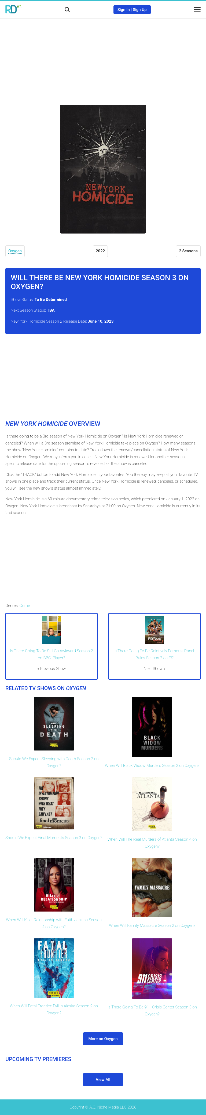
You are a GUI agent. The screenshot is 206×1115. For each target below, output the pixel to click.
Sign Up (140, 9)
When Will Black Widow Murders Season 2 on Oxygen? (152, 765)
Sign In (123, 9)
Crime (25, 605)
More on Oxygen (102, 1038)
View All (103, 1079)
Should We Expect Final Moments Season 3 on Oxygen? (53, 837)
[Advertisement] (103, 57)
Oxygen (15, 251)
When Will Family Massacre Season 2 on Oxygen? (152, 925)
